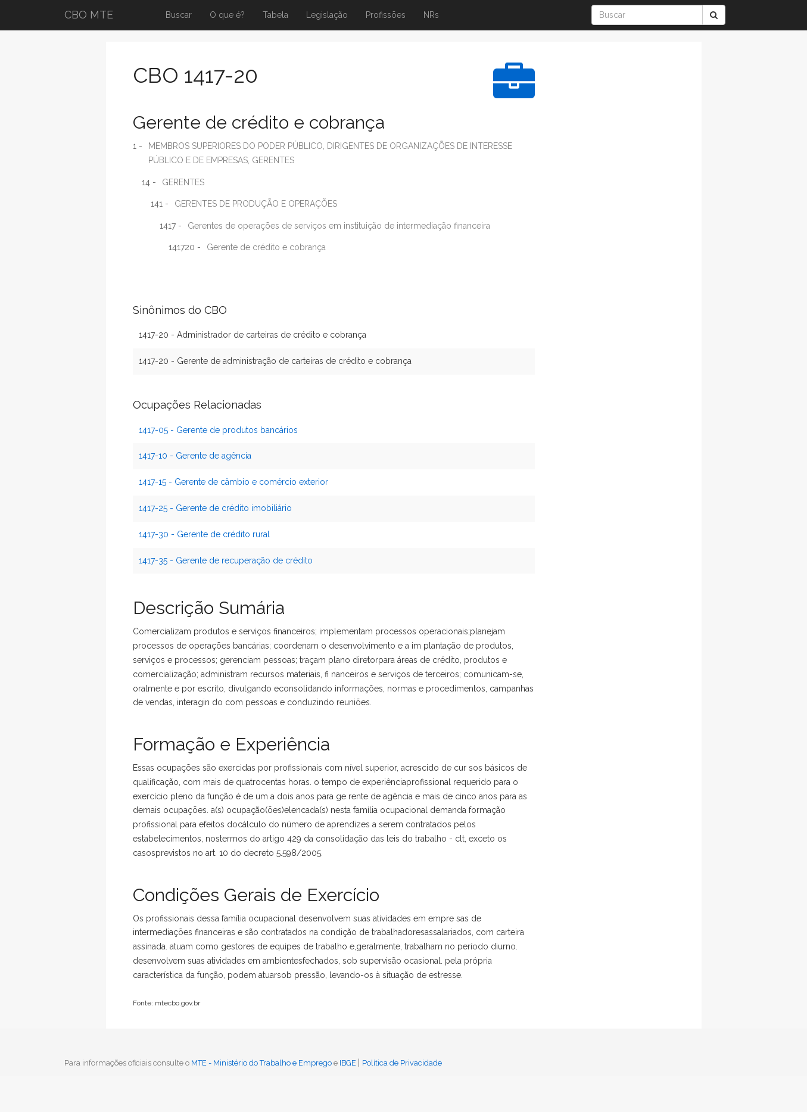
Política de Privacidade (402, 1062)
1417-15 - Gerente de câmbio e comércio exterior (233, 482)
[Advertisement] (591, 235)
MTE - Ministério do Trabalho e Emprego (261, 1062)
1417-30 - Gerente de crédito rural (204, 534)
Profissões (386, 15)
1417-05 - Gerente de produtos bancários (218, 430)
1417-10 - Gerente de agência (195, 455)
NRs (431, 15)
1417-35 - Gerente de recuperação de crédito (226, 560)
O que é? (227, 15)
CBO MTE (88, 14)
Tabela (275, 15)
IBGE (347, 1062)
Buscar (179, 15)
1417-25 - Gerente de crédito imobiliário (215, 508)
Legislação (327, 15)
